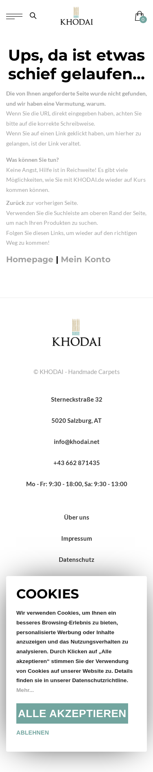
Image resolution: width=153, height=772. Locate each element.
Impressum (76, 538)
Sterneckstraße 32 (76, 399)
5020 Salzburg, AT (76, 420)
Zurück (15, 202)
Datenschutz (76, 559)
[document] (76, 664)
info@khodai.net (77, 441)
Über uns (76, 517)
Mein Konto (86, 259)
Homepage (29, 259)
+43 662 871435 (76, 462)
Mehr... (25, 690)
